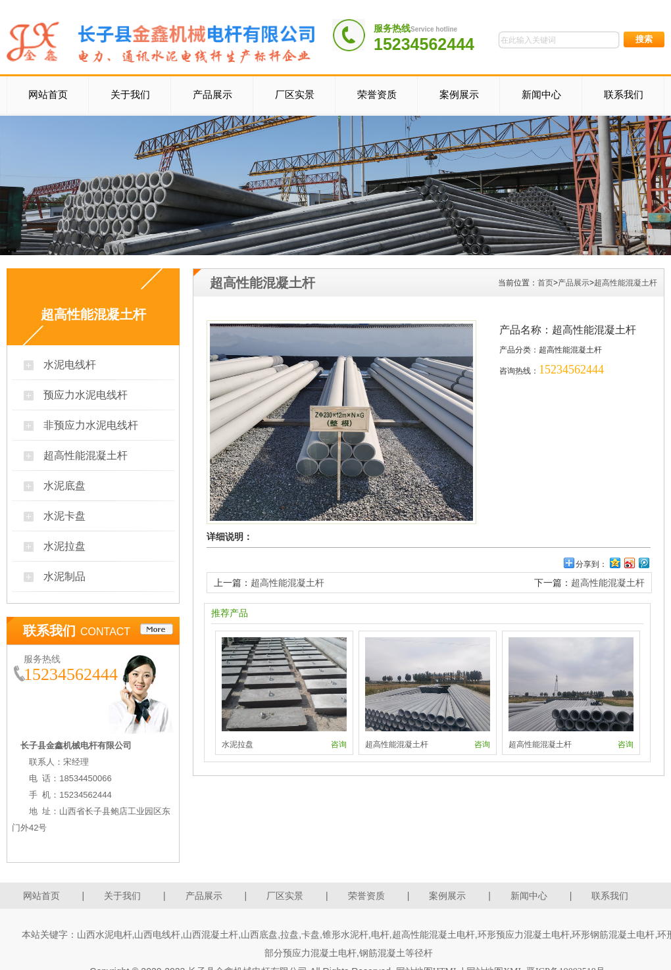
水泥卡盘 (64, 515)
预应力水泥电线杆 (85, 394)
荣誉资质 (377, 94)
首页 (545, 282)
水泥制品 (64, 576)
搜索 (644, 39)
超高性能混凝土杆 (85, 455)
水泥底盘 (64, 485)
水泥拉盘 (64, 546)
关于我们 (130, 94)
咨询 (339, 744)
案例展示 (459, 94)
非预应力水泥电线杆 (90, 425)
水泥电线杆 (69, 364)
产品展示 (212, 94)
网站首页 (48, 94)
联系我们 (623, 94)
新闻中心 (541, 94)
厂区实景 (294, 94)
